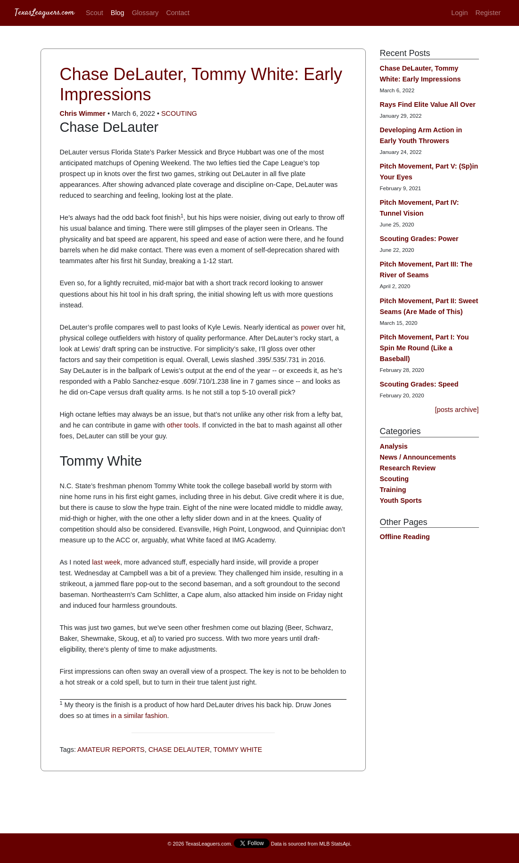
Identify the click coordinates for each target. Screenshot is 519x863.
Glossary (145, 12)
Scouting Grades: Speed (419, 384)
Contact (177, 12)
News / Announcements (418, 457)
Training (393, 489)
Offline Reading (405, 536)
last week (106, 562)
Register (488, 12)
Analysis (394, 446)
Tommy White (238, 749)
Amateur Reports (111, 749)
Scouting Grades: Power (419, 238)
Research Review (408, 468)
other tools (182, 425)
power (310, 327)
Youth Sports (401, 500)
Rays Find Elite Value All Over (428, 104)
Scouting (179, 113)
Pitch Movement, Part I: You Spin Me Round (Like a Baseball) (424, 348)
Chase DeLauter (179, 749)
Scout (94, 12)
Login (459, 12)
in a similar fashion (139, 715)
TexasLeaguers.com (44, 13)
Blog (117, 12)
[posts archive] (457, 409)
